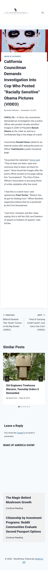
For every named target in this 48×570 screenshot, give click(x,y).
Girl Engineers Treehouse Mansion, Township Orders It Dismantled (22, 389)
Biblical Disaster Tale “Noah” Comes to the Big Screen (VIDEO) (12, 322)
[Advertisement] (24, 253)
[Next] (41, 379)
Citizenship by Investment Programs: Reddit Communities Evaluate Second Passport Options (24, 524)
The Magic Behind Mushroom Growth (18, 500)
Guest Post (12, 398)
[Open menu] (42, 13)
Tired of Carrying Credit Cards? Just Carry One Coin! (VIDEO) (35, 322)
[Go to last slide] (7, 379)
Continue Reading (14, 508)
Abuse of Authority (12, 56)
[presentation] (24, 366)
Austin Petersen (12, 110)
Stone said (35, 160)
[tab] (19, 406)
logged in (21, 432)
